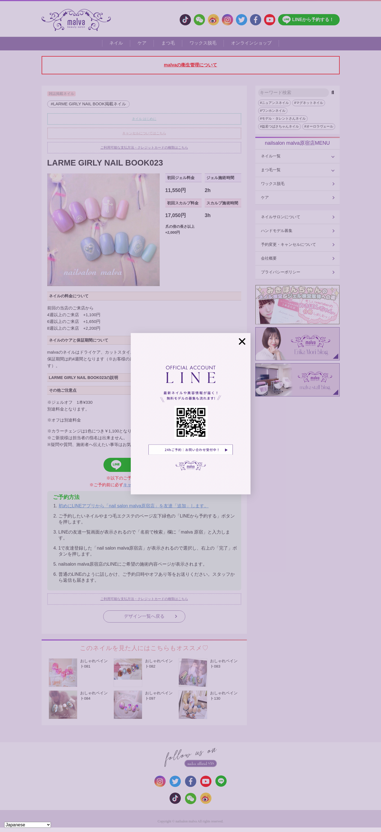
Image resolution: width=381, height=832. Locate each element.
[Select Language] (27, 825)
